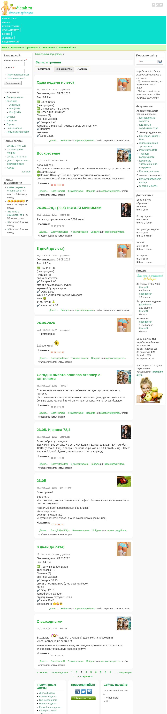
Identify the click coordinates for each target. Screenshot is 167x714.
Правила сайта (68, 705)
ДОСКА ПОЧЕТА (57, 18)
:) (8, 198)
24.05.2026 (46, 299)
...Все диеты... (46, 690)
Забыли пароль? (16, 55)
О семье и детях (148, 162)
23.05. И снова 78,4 (53, 406)
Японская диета (47, 680)
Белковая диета (47, 673)
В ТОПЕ (73, 18)
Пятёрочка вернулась (48, 30)
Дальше (26, 148)
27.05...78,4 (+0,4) (17, 133)
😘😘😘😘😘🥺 (16, 178)
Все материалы (15, 74)
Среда (10, 144)
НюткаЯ (143, 264)
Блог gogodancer (59, 334)
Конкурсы (12, 97)
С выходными (49, 598)
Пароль (9, 44)
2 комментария (76, 389)
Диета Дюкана (47, 669)
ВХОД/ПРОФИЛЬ (102, 18)
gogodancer (145, 270)
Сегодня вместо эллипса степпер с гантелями (68, 353)
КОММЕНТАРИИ (37, 18)
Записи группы (65, 45)
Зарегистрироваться (18, 51)
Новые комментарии (18, 108)
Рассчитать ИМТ (148, 126)
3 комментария (76, 167)
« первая (42, 649)
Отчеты (11, 93)
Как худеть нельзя (149, 147)
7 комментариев (79, 208)
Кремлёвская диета (49, 683)
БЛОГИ (6, 18)
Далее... (53, 117)
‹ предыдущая (59, 649)
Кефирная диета (48, 687)
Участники (82, 45)
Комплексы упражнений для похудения (148, 140)
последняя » (84, 653)
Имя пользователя (15, 36)
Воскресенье (48, 130)
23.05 (41, 457)
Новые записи (14, 104)
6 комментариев (79, 440)
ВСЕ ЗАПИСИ (19, 18)
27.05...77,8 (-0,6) (16, 122)
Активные (14, 81)
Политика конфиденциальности (91, 705)
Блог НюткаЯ (58, 167)
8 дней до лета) (50, 225)
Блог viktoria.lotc (59, 208)
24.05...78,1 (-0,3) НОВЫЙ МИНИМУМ (69, 184)
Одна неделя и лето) (55, 59)
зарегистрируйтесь (85, 117)
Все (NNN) (15, 89)
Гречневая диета (48, 676)
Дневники (12, 77)
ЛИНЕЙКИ (85, 18)
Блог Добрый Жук (60, 507)
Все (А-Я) (14, 85)
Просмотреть (44, 45)
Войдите (65, 117)
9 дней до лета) (50, 524)
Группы (10, 101)
